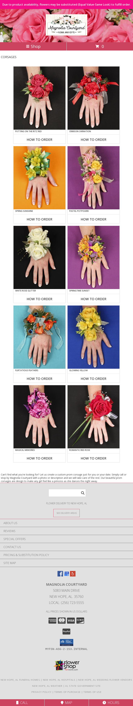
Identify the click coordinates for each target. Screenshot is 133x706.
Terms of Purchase (67, 692)
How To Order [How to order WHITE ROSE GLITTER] (39, 299)
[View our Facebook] (60, 575)
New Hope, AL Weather (47, 685)
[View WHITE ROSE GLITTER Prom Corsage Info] (39, 257)
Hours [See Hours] (111, 702)
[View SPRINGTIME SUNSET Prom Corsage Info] (93, 257)
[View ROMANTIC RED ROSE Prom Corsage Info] (93, 416)
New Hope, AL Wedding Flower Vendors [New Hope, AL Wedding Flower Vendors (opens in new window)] (105, 679)
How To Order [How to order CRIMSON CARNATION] (93, 139)
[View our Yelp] (73, 575)
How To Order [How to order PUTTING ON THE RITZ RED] (39, 139)
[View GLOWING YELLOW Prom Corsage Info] (93, 337)
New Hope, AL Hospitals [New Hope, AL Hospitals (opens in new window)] (59, 679)
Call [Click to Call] (22, 702)
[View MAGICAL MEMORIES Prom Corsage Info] (39, 416)
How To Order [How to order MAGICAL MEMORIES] (39, 458)
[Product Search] (67, 493)
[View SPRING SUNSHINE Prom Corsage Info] (39, 177)
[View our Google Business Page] (66, 575)
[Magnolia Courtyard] (66, 33)
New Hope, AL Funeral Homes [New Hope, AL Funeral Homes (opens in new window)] (20, 679)
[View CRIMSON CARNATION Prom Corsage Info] (93, 98)
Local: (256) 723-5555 (66, 602)
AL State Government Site (83, 685)
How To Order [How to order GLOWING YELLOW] (93, 378)
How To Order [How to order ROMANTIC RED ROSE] (93, 458)
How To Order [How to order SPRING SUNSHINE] (39, 219)
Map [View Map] (66, 702)
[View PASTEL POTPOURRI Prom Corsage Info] (93, 177)
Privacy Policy (41, 692)
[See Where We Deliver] (66, 513)
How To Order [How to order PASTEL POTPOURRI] (93, 219)
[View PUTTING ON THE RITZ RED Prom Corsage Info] (39, 98)
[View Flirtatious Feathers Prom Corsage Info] (39, 337)
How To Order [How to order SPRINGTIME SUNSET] (93, 299)
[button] (66, 642)
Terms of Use (92, 692)
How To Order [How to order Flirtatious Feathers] (39, 378)
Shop (33, 46)
